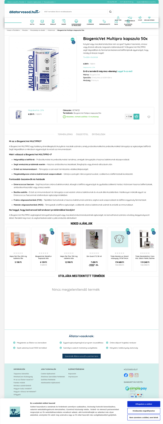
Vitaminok (51, 30)
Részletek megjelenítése (131, 419)
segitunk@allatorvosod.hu (146, 2)
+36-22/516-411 (112, 2)
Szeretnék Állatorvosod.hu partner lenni (81, 356)
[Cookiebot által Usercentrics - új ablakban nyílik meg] (15, 419)
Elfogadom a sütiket (144, 396)
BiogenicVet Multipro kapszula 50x (70, 30)
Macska (25, 30)
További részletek (90, 57)
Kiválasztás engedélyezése (144, 403)
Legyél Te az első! (124, 71)
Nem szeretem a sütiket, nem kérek (143, 409)
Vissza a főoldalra (13, 30)
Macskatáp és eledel (37, 30)
